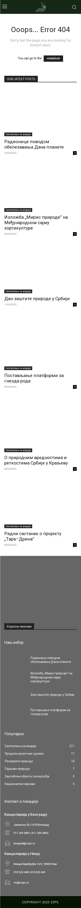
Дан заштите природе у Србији (37, 298)
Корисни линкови (19, 626)
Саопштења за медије (18, 134)
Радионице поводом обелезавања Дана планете (34, 144)
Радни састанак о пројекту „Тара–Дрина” (32, 536)
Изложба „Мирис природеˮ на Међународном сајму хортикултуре (36, 223)
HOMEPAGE (53, 58)
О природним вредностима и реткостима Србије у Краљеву (36, 460)
